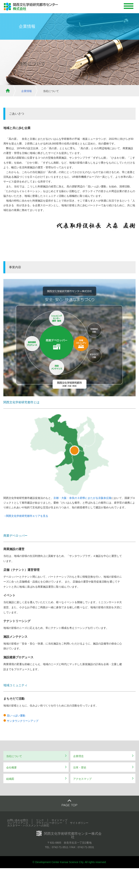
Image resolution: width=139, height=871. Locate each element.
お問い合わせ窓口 (17, 820)
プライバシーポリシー (49, 822)
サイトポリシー (79, 822)
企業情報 (26, 91)
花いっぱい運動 (16, 715)
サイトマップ (59, 820)
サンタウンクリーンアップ (22, 720)
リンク (40, 820)
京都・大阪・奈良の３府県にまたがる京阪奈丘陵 (82, 497)
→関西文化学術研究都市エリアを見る (25, 515)
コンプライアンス (17, 822)
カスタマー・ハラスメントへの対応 (28, 825)
